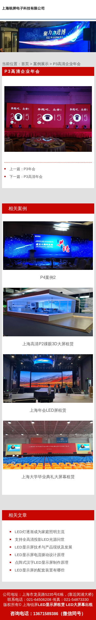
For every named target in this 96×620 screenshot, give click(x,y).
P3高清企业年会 (67, 64)
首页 (25, 64)
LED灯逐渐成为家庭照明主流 (40, 532)
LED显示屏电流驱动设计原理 (40, 555)
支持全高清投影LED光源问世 (40, 539)
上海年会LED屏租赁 (48, 383)
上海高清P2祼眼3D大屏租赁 (48, 317)
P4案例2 (48, 250)
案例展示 (41, 64)
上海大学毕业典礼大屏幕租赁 (48, 450)
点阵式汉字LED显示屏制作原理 (41, 562)
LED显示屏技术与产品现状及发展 (43, 547)
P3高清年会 (33, 177)
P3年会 (29, 169)
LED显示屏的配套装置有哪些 (40, 570)
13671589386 (45, 614)
